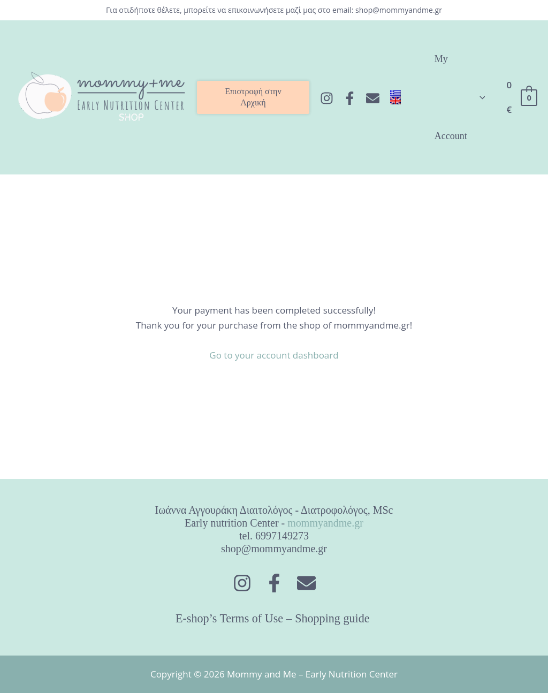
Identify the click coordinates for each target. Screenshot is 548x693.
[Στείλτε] (372, 98)
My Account (460, 97)
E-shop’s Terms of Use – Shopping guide (274, 618)
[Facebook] (349, 98)
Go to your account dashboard (273, 355)
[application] (479, 97)
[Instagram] (326, 98)
